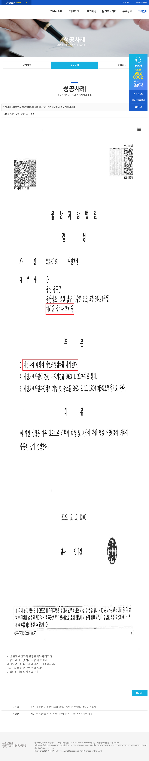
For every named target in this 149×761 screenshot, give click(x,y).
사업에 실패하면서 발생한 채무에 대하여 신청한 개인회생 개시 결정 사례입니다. (64, 707)
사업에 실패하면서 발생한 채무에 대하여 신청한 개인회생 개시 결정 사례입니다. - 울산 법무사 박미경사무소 (16, 10)
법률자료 (122, 65)
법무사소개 (56, 11)
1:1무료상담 (125, 2)
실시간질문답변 (142, 2)
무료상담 (127, 11)
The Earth (98, 750)
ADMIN (82, 750)
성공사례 (74, 65)
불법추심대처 (109, 11)
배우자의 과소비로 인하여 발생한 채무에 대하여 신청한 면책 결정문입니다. (61, 713)
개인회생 (92, 11)
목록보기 (139, 693)
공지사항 (27, 65)
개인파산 (74, 11)
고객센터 (143, 11)
